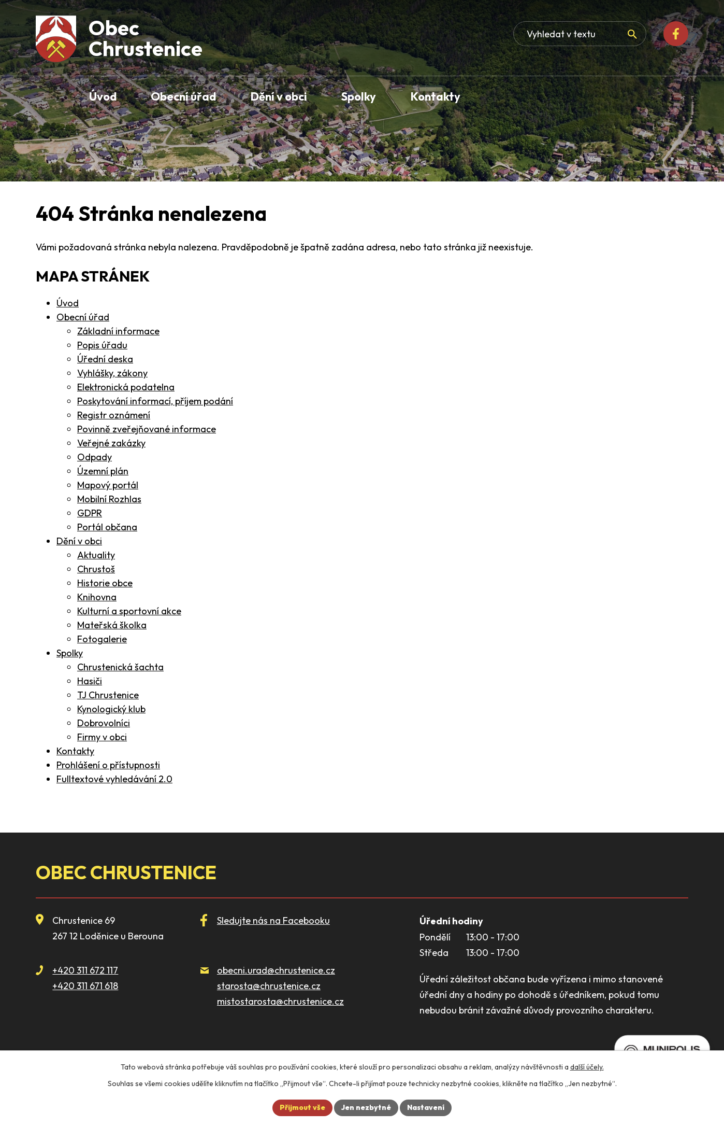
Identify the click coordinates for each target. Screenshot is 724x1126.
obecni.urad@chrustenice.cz (276, 970)
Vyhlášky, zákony (112, 373)
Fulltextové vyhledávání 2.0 (114, 779)
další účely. (587, 1067)
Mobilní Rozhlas (109, 499)
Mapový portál (107, 485)
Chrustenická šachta (120, 667)
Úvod (67, 303)
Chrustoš (96, 569)
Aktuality (96, 555)
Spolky (69, 653)
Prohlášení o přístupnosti (108, 765)
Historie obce (105, 583)
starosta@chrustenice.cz (269, 986)
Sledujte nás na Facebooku (273, 920)
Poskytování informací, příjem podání (155, 401)
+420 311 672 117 (85, 970)
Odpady (94, 457)
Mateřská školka (112, 625)
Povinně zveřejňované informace (146, 429)
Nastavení (425, 1107)
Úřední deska (105, 359)
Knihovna (97, 597)
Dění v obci (79, 541)
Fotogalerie (102, 639)
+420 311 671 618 (85, 986)
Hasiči (89, 681)
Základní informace (118, 331)
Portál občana (107, 527)
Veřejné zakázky (111, 443)
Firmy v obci (102, 737)
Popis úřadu (102, 345)
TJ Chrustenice (108, 695)
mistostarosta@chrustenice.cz (280, 1001)
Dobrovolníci (103, 723)
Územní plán (102, 471)
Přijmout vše (302, 1107)
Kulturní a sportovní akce (129, 611)
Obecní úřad (82, 317)
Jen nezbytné (366, 1107)
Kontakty (75, 751)
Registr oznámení (113, 415)
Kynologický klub (111, 709)
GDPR (89, 513)
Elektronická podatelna (126, 387)
